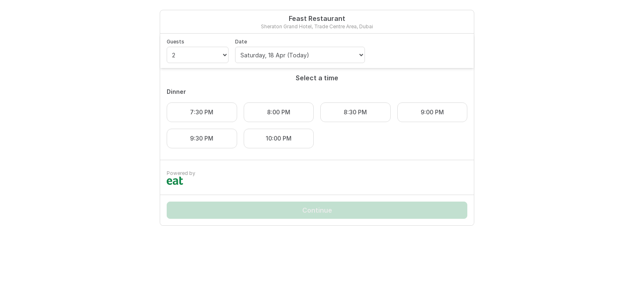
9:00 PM (432, 112)
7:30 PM (201, 112)
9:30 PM (201, 138)
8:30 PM (355, 112)
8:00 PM (278, 112)
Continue (317, 210)
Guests (175, 42)
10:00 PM (279, 138)
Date (241, 42)
